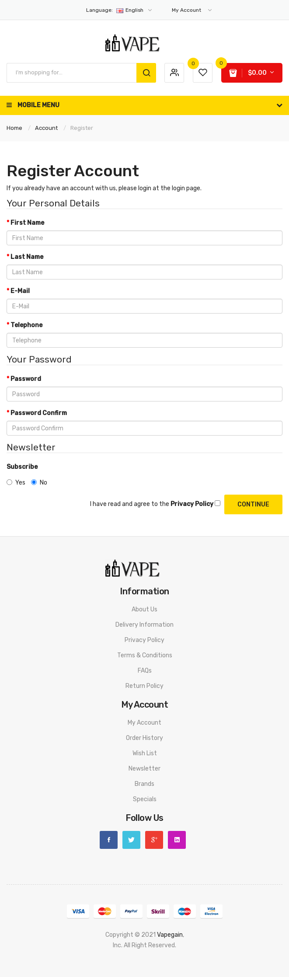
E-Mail (20, 291)
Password (25, 379)
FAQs (145, 670)
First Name (27, 223)
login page (186, 188)
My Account (144, 722)
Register (81, 128)
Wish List (144, 753)
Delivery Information (144, 624)
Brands (144, 784)
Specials (145, 799)
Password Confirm (38, 413)
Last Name (26, 257)
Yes (16, 482)
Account (46, 128)
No (39, 482)
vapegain (170, 935)
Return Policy (144, 686)
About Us (144, 609)
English (119, 10)
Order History (144, 738)
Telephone (26, 325)
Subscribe (22, 467)
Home (14, 128)
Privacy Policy (144, 640)
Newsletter (144, 768)
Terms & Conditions (144, 655)
